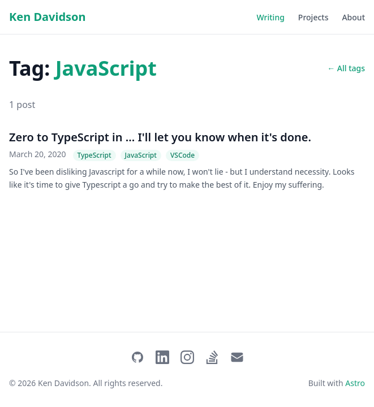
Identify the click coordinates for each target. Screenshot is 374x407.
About (353, 17)
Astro (355, 383)
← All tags (346, 68)
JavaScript (141, 155)
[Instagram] (187, 357)
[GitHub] (137, 357)
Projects (313, 17)
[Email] (237, 357)
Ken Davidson (47, 16)
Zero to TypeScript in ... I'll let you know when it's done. (160, 137)
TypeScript (94, 155)
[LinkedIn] (162, 357)
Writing (271, 17)
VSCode (182, 155)
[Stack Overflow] (212, 357)
